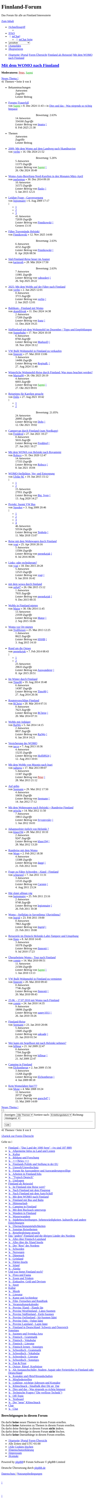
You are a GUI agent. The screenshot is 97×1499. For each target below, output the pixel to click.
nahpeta (17, 767)
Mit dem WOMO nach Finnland (30, 65)
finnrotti (17, 354)
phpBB (19, 1461)
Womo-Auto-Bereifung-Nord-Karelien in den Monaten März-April (45, 176)
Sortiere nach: (53, 1114)
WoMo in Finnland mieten (23, 605)
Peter (21, 72)
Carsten (42, 884)
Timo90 (17, 682)
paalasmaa (19, 179)
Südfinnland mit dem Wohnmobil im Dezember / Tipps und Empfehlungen (50, 329)
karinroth (18, 262)
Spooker (17, 507)
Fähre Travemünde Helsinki (24, 231)
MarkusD (43, 342)
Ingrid (16, 917)
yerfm (16, 151)
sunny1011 (44, 1012)
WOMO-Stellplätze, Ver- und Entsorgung (31, 473)
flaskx (41, 188)
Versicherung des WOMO (22, 743)
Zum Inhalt (7, 21)
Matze (16, 608)
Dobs (16, 396)
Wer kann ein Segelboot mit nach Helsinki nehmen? (37, 1043)
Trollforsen (19, 630)
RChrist (17, 703)
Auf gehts (13, 786)
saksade (42, 1034)
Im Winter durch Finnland (22, 679)
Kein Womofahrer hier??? (22, 1085)
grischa (17, 810)
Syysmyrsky (44, 819)
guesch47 (43, 1098)
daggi (41, 862)
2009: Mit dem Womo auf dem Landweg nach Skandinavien (42, 148)
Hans (16, 939)
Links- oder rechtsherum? (22, 562)
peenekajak (44, 553)
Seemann (18, 789)
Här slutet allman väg (20, 893)
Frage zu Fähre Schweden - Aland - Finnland (33, 871)
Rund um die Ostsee (19, 648)
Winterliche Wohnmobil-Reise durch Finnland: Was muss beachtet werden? (50, 372)
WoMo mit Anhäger (19, 721)
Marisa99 (18, 375)
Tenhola (42, 532)
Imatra (41, 124)
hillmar (17, 1046)
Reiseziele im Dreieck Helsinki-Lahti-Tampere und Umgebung (43, 936)
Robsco (17, 455)
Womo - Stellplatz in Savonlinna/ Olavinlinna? (34, 914)
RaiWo (17, 725)
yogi (15, 544)
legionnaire (19, 200)
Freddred (18, 433)
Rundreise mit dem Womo (23, 850)
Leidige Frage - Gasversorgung (25, 197)
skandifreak (19, 311)
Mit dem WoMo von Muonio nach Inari (30, 764)
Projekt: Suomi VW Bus (21, 504)
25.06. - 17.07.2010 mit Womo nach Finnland (33, 1000)
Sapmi (29, 72)
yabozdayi (43, 277)
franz (40, 320)
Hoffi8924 (43, 755)
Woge (16, 853)
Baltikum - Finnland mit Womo (25, 308)
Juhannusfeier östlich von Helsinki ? (28, 828)
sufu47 (17, 587)
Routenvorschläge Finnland (23, 700)
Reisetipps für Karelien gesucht (25, 393)
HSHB (41, 639)
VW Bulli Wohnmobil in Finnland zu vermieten (35, 978)
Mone (16, 1089)
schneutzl (18, 874)
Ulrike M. (18, 476)
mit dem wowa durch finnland (25, 584)
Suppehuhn (19, 332)
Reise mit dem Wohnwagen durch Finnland (32, 541)
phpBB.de (39, 1467)
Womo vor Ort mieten (20, 626)
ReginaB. (43, 363)
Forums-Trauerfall (18, 102)
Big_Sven (43, 495)
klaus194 (18, 832)
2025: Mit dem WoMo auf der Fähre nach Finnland (36, 286)
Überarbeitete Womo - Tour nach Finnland (32, 957)
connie (17, 960)
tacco (16, 746)
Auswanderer (45, 670)
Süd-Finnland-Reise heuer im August (29, 259)
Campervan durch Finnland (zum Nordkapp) (33, 430)
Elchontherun (20, 1067)
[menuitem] (11, 33)
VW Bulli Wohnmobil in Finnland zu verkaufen (35, 350)
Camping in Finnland (20, 1064)
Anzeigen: (18, 1114)
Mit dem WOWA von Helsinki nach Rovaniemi (34, 452)
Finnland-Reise (16, 1021)
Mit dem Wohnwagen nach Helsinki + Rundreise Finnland (40, 807)
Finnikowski (45, 222)
